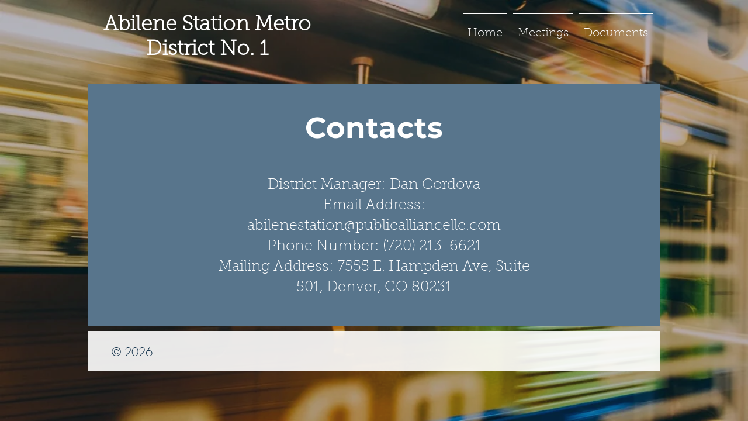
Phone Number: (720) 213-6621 (374, 246)
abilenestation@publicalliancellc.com (374, 226)
